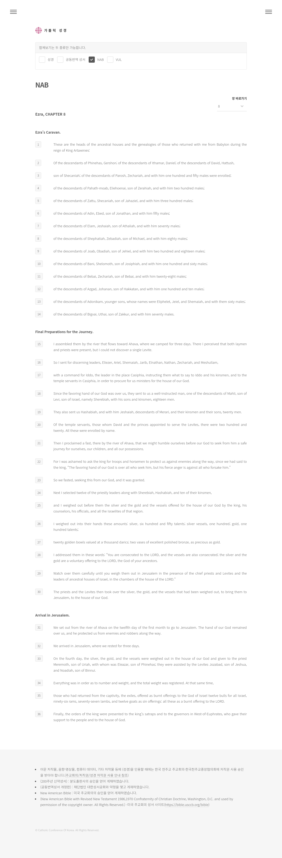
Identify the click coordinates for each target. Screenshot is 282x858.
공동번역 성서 (75, 59)
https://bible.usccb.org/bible (186, 804)
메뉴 (268, 12)
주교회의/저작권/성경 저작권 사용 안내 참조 (97, 775)
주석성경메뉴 (13, 12)
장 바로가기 (239, 98)
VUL (119, 59)
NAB (100, 59)
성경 (51, 59)
